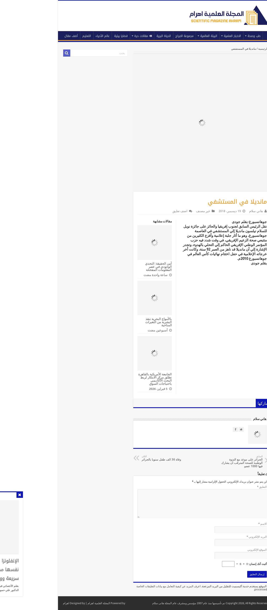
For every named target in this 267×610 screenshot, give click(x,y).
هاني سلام (222, 211)
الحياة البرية (130, 36)
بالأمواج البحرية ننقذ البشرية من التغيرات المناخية (125, 322)
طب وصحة (220, 36)
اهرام (33, 603)
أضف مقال (37, 36)
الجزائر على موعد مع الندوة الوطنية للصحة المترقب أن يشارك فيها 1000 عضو (207, 461)
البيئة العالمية (175, 36)
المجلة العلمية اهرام (65, 603)
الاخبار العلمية (199, 36)
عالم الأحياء (69, 36)
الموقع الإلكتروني (223, 549)
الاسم (229, 523)
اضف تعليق (146, 211)
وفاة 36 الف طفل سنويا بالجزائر (129, 458)
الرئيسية (235, 35)
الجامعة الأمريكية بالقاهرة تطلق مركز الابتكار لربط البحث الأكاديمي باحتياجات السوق (121, 378)
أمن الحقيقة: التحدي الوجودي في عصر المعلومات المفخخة (125, 266)
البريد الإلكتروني (223, 536)
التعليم (53, 36)
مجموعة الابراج (151, 36)
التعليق (228, 486)
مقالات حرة (109, 36)
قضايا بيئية (87, 36)
